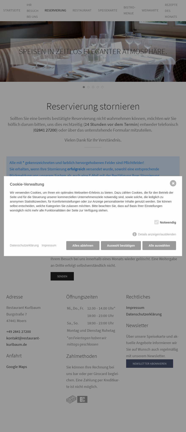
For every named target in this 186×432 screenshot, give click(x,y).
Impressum (49, 245)
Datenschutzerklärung (24, 245)
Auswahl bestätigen (121, 245)
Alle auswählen (159, 245)
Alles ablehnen (82, 245)
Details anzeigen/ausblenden (157, 234)
